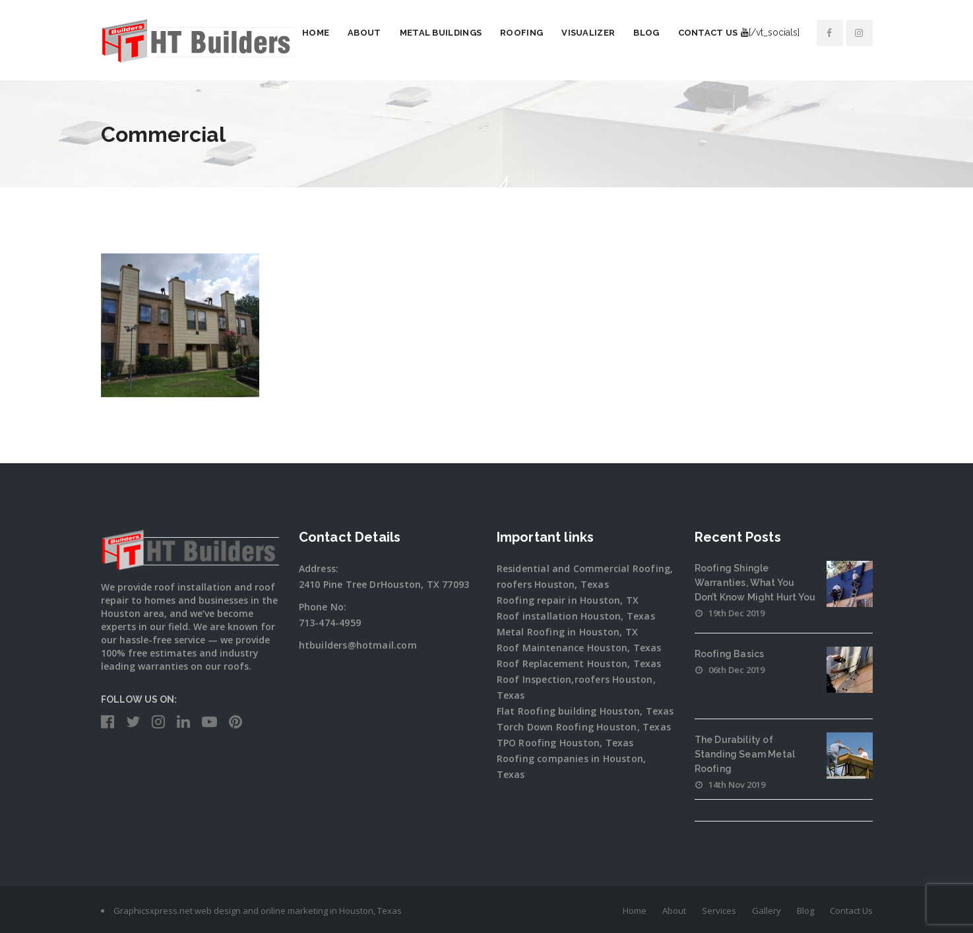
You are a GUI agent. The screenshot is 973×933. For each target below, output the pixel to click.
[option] (180, 325)
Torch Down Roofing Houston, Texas (584, 727)
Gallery (766, 911)
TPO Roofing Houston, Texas (565, 742)
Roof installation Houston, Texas (576, 616)
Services (719, 911)
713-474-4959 (330, 622)
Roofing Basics (730, 654)
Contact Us (708, 33)
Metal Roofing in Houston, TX (568, 632)
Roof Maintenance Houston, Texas (579, 647)
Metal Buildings (441, 33)
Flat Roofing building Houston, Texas (585, 711)
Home (315, 33)
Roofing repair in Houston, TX (568, 600)
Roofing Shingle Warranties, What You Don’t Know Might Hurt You (755, 582)
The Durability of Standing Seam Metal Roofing (745, 754)
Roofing (521, 33)
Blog (646, 33)
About (364, 33)
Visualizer (588, 33)
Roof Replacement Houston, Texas (579, 663)
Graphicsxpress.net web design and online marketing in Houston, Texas (257, 911)
